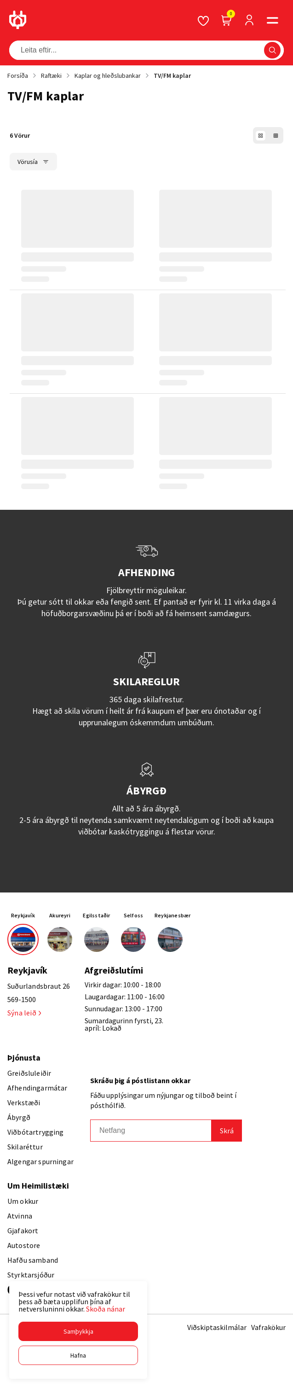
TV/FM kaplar (172, 75)
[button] (78, 1331)
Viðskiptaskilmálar (217, 1327)
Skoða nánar (105, 1308)
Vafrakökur (268, 1327)
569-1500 (21, 999)
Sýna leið (24, 1012)
